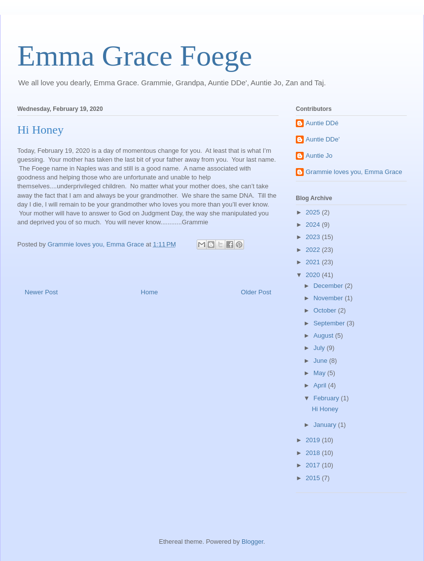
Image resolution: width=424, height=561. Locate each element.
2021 (314, 262)
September (330, 323)
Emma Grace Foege (134, 55)
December (329, 285)
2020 (314, 275)
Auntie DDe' (323, 139)
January (326, 424)
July (320, 347)
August (324, 335)
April (321, 385)
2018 (314, 452)
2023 (314, 237)
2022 (314, 249)
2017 (314, 465)
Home (149, 292)
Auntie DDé (322, 123)
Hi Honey (325, 409)
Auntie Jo (319, 155)
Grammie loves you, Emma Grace (354, 171)
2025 (314, 212)
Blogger (252, 541)
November (329, 298)
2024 (314, 224)
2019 (314, 440)
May (320, 373)
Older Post (256, 292)
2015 (314, 478)
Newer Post (41, 292)
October (326, 310)
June (321, 360)
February (327, 398)
